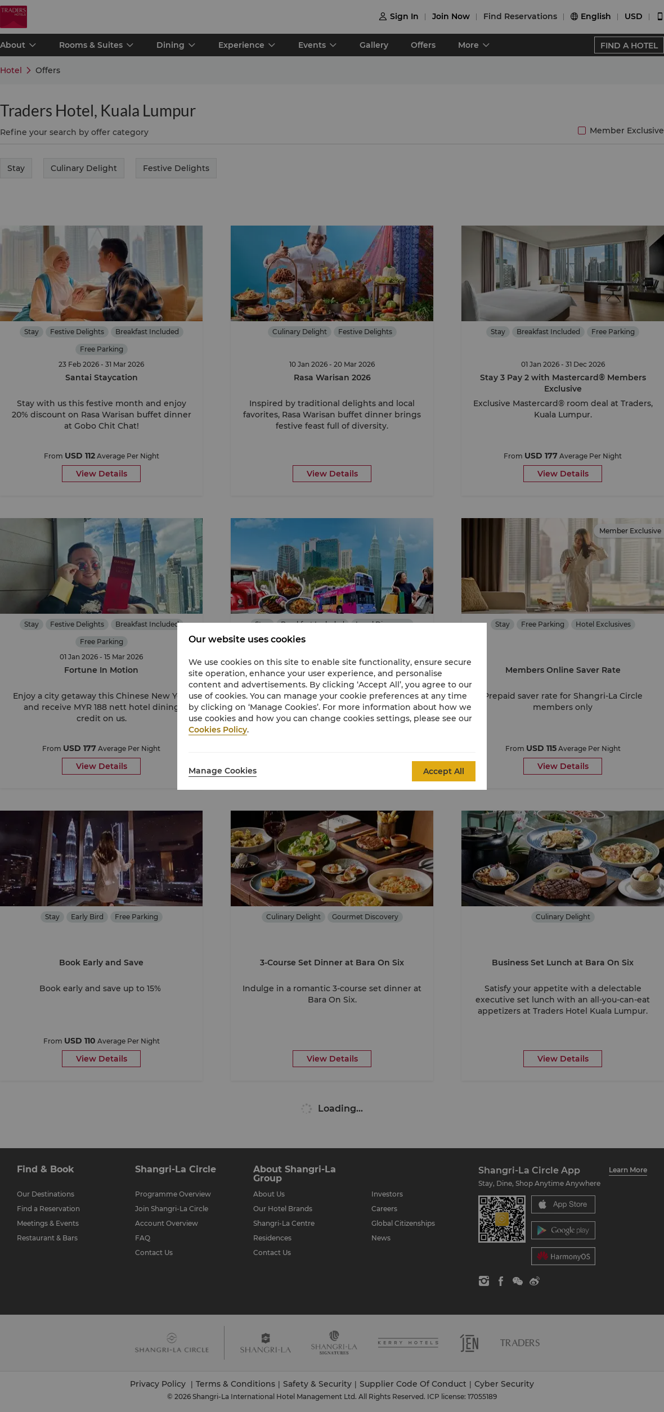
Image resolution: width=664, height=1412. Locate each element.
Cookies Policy (218, 730)
